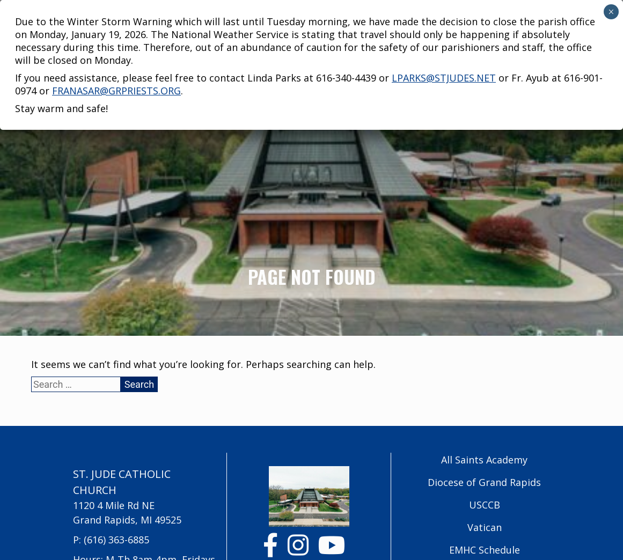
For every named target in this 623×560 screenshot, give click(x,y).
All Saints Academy (484, 459)
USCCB (484, 504)
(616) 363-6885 (116, 539)
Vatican (484, 527)
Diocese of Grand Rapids (484, 482)
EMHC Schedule (484, 549)
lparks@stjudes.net (444, 41)
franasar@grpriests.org (116, 54)
